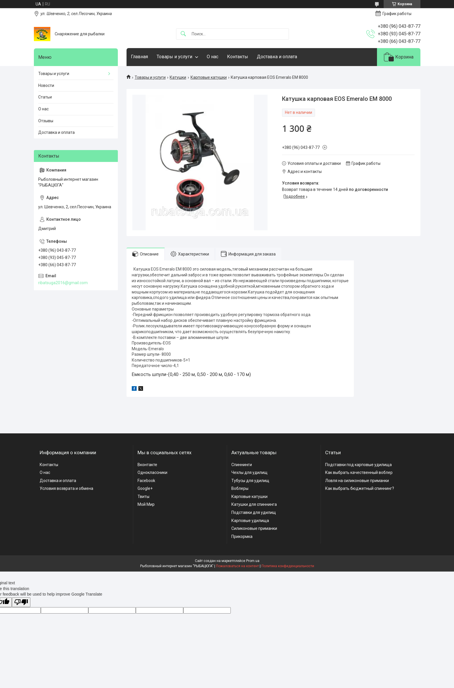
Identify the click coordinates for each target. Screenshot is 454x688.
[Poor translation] (21, 602)
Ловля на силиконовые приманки (357, 480)
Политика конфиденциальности (287, 566)
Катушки (178, 77)
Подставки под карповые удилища (358, 464)
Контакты (237, 56)
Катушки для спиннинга (254, 504)
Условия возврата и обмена (66, 488)
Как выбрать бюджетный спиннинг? (359, 488)
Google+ (145, 488)
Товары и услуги (174, 56)
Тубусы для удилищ (250, 480)
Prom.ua (252, 561)
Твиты (143, 496)
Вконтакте (147, 464)
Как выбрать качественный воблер (359, 472)
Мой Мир (146, 504)
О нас (212, 56)
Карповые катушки (209, 77)
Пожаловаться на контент (237, 566)
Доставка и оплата (277, 56)
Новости (46, 85)
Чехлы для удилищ (249, 472)
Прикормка (241, 536)
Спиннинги (241, 464)
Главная (139, 56)
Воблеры (239, 488)
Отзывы (45, 120)
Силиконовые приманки (254, 528)
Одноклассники (152, 472)
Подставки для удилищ (253, 512)
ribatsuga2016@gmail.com (63, 282)
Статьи (45, 97)
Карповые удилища (250, 520)
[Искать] (183, 34)
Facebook (146, 480)
